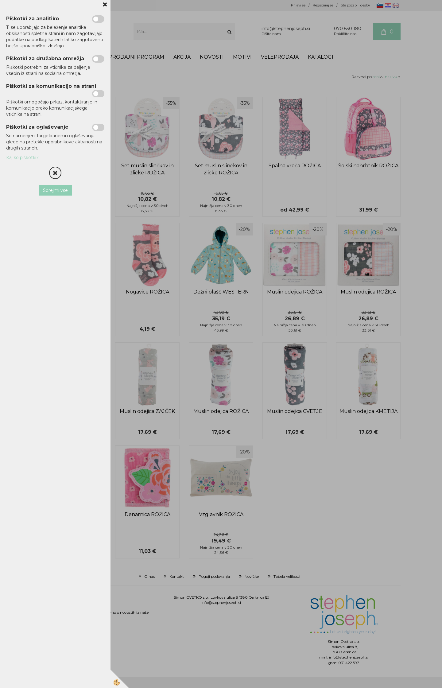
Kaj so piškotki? (22, 157)
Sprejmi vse (55, 190)
